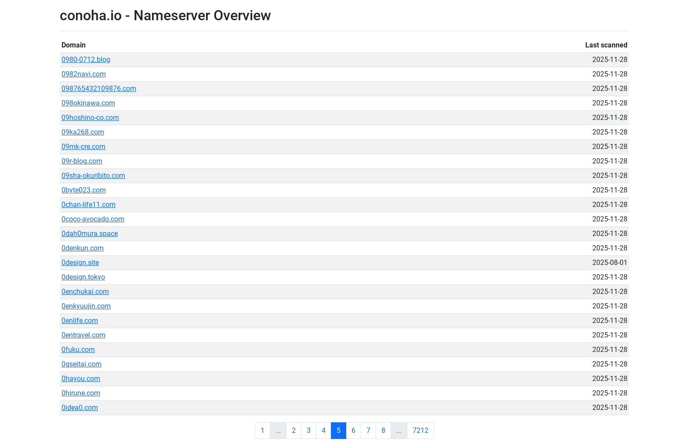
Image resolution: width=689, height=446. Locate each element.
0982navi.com (84, 74)
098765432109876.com (99, 88)
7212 (420, 430)
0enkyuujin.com (86, 306)
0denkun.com (83, 248)
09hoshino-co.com (90, 117)
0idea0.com (80, 407)
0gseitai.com (82, 364)
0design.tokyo (83, 277)
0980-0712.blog (86, 59)
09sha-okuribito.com (93, 175)
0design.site (80, 262)
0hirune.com (81, 393)
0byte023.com (84, 190)
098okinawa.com (88, 103)
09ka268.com (83, 132)
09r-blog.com (82, 161)
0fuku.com (78, 349)
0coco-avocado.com (93, 219)
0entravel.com (83, 335)
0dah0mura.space (90, 233)
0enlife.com (80, 320)
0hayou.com (81, 378)
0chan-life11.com (89, 204)
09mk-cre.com (83, 146)
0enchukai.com (85, 291)
